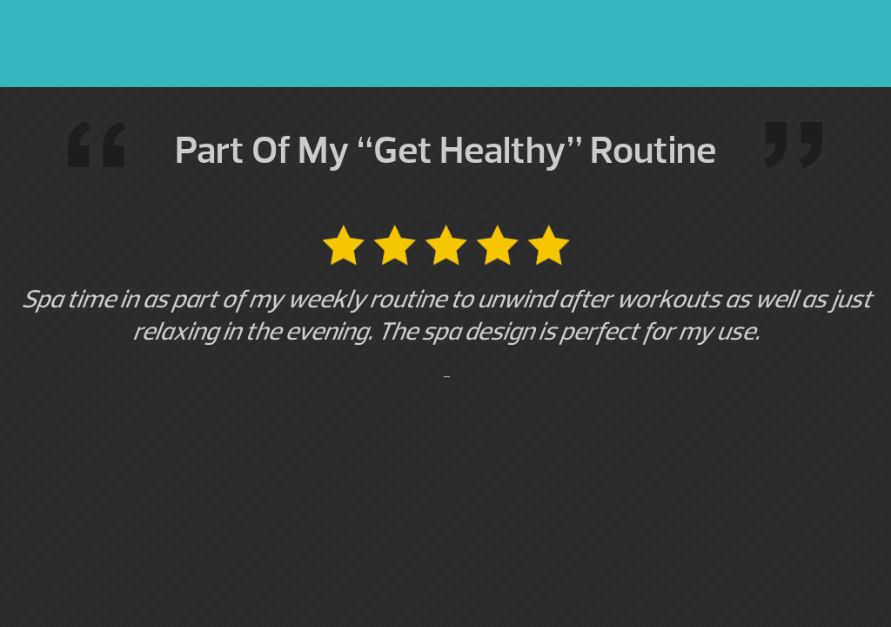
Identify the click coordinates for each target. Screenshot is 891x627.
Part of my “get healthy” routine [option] (445, 296)
